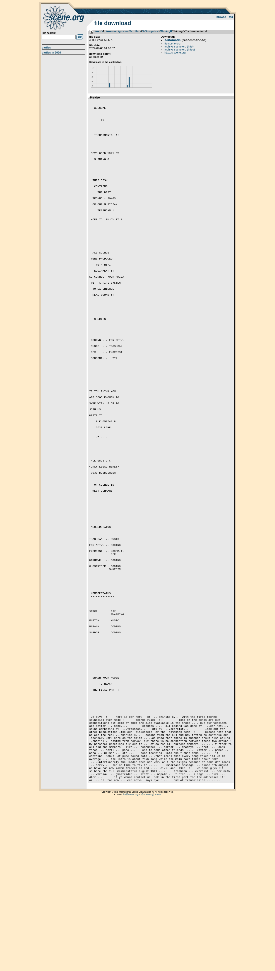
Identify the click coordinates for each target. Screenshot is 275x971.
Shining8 (166, 31)
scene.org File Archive (64, 17)
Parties (46, 47)
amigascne (121, 31)
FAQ (231, 16)
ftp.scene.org (173, 43)
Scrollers (135, 31)
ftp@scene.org (130, 964)
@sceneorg (147, 964)
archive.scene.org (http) (179, 46)
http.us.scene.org (175, 52)
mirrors (109, 31)
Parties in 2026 (51, 52)
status (158, 964)
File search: (49, 33)
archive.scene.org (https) (180, 49)
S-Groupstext (150, 31)
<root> (99, 31)
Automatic (173, 40)
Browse (221, 16)
